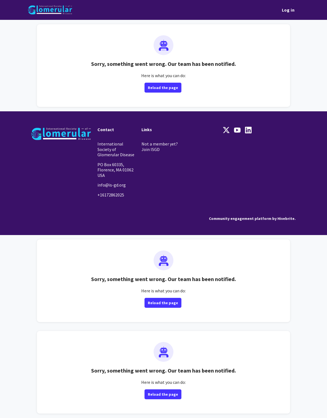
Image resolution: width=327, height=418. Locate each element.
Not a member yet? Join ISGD (159, 146)
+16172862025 (110, 195)
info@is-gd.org (111, 185)
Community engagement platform (240, 218)
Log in (288, 10)
